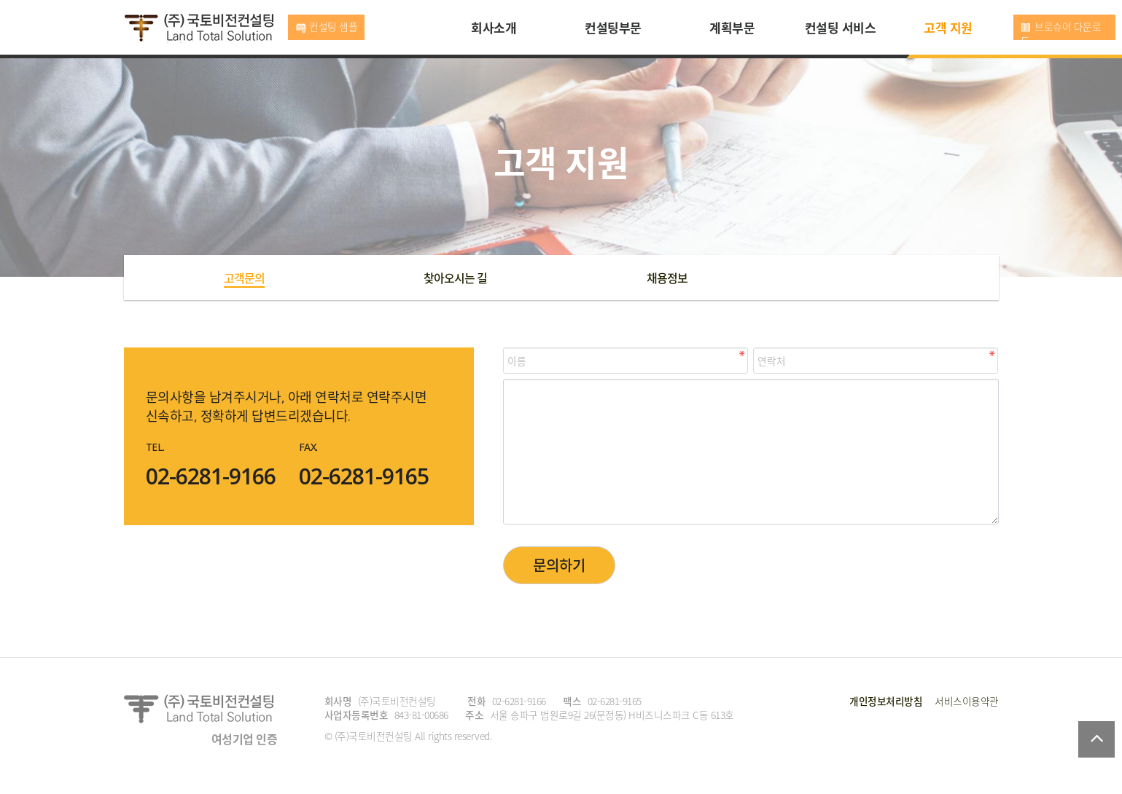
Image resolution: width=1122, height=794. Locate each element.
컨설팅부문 (613, 27)
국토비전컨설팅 (198, 28)
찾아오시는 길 (455, 277)
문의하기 (559, 564)
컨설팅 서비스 (840, 27)
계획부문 (732, 27)
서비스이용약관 (967, 700)
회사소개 (493, 27)
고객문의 (244, 277)
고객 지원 (948, 27)
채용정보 (667, 277)
